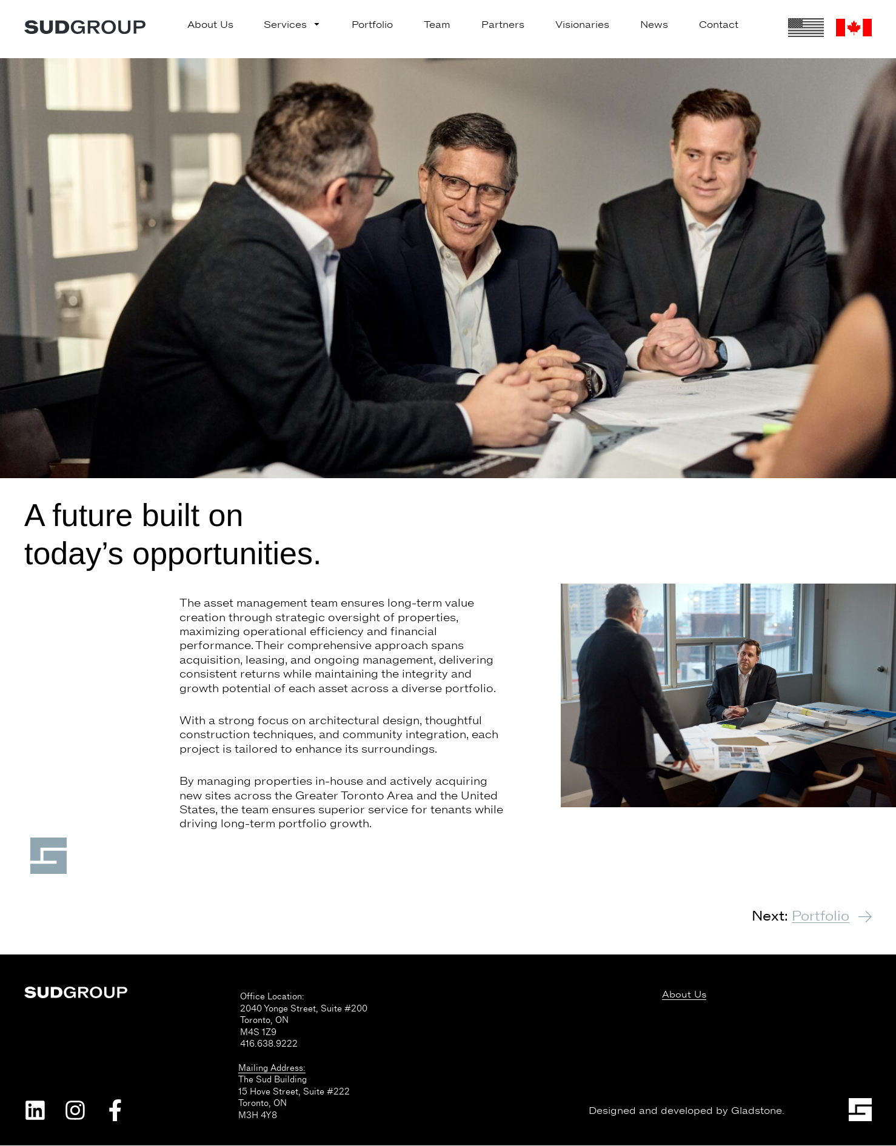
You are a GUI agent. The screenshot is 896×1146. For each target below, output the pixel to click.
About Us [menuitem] (210, 24)
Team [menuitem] (437, 24)
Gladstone (756, 1111)
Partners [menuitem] (502, 24)
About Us (684, 995)
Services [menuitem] (292, 24)
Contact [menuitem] (718, 24)
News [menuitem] (654, 24)
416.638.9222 (269, 1044)
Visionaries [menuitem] (582, 24)
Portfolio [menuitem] (372, 24)
